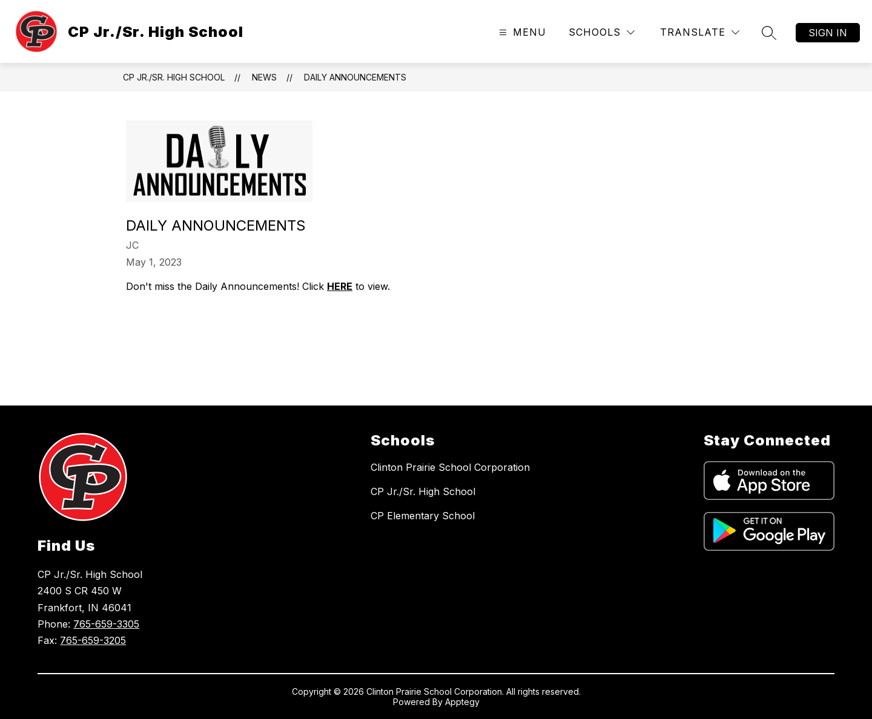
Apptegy (462, 702)
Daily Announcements (355, 77)
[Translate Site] (699, 32)
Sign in (827, 33)
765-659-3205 (93, 640)
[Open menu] (521, 32)
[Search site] (769, 32)
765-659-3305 (106, 624)
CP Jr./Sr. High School (174, 77)
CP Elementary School (423, 516)
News (264, 77)
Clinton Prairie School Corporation (450, 467)
